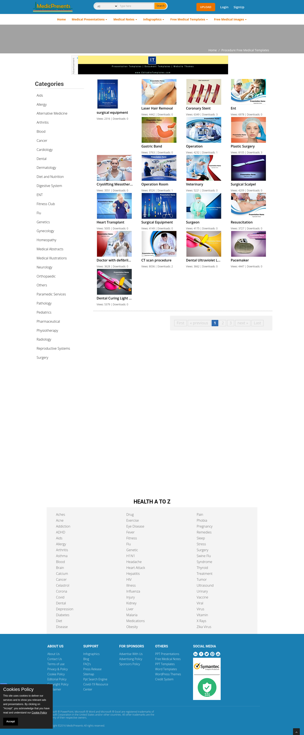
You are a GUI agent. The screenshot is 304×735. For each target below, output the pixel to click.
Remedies (204, 532)
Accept (10, 721)
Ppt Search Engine (95, 679)
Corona (61, 591)
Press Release (92, 669)
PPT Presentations (167, 654)
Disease (62, 626)
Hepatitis (133, 573)
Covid (60, 597)
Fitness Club (46, 204)
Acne (60, 520)
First (180, 322)
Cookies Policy (18, 689)
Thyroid (202, 567)
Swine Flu (204, 556)
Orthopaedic (46, 276)
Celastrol (62, 585)
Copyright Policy (58, 684)
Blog (86, 659)
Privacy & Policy (57, 669)
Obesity (132, 626)
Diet (59, 621)
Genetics (43, 222)
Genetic (132, 550)
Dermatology (46, 167)
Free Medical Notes (168, 659)
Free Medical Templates (187, 19)
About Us (53, 654)
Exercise (132, 520)
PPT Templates (165, 664)
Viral (200, 603)
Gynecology (45, 231)
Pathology (44, 303)
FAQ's (87, 664)
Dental (42, 158)
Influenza (133, 591)
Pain (200, 514)
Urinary (202, 591)
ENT (40, 194)
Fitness (131, 538)
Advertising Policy (130, 659)
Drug (130, 514)
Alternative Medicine (52, 113)
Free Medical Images (229, 19)
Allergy (42, 104)
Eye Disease (135, 526)
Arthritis (43, 122)
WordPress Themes (168, 674)
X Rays (201, 621)
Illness (131, 585)
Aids (40, 95)
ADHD (60, 532)
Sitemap (88, 674)
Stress (201, 544)
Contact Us (54, 659)
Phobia (202, 520)
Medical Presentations (88, 19)
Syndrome (204, 561)
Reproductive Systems (53, 348)
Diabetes (62, 615)
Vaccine (202, 597)
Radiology (44, 339)
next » (243, 322)
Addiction (63, 526)
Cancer (42, 140)
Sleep (201, 538)
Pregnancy (204, 526)
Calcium (62, 573)
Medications (135, 621)
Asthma (62, 556)
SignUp (239, 7)
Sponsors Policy (129, 664)
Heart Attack (135, 567)
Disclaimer (54, 689)
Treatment (204, 573)
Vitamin (202, 615)
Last (257, 322)
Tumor (202, 579)
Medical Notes (123, 19)
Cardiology (45, 149)
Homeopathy (46, 240)
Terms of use (56, 664)
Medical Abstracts (50, 249)
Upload (205, 7)
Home (61, 19)
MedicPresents (74, 725)
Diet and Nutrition (50, 176)
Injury (130, 597)
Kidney (131, 603)
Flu (39, 213)
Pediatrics (44, 312)
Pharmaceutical (48, 321)
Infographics (152, 19)
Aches (60, 514)
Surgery (42, 357)
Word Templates (166, 669)
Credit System (164, 679)
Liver (130, 609)
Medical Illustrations (52, 258)
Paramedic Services (51, 294)
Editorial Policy (57, 679)
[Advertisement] (152, 36)
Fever (130, 532)
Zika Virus (204, 626)
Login (224, 7)
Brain (60, 567)
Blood (41, 131)
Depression (64, 609)
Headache (134, 561)
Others (42, 285)
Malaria (132, 615)
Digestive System (49, 185)
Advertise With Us (131, 654)
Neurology (44, 267)
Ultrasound (205, 585)
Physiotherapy (47, 330)
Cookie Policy (56, 674)
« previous (199, 322)
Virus (200, 609)
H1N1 (130, 556)
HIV (129, 579)
